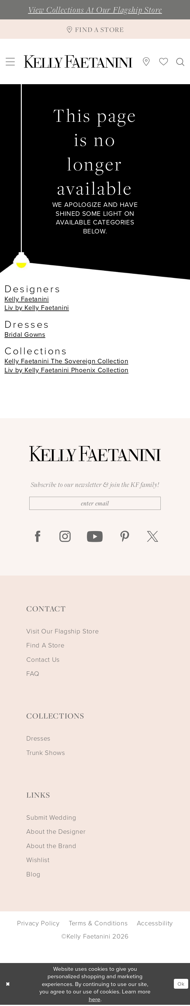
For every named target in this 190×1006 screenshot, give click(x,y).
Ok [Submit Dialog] (180, 985)
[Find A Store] (95, 29)
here (94, 1000)
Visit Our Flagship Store (62, 632)
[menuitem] (10, 61)
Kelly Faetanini (26, 298)
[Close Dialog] (8, 985)
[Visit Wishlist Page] (163, 61)
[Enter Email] (95, 504)
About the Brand (51, 846)
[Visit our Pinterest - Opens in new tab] (125, 538)
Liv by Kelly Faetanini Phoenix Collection (66, 369)
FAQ (32, 674)
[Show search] (180, 61)
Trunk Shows (45, 753)
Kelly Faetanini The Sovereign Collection (66, 360)
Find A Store (45, 646)
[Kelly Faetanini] (78, 61)
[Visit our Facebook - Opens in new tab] (38, 538)
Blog (33, 875)
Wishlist (37, 860)
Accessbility (155, 924)
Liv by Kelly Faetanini (36, 307)
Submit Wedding (51, 818)
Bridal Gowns (24, 334)
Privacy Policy (38, 924)
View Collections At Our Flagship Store (95, 9)
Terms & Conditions (98, 924)
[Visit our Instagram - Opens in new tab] (65, 538)
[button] (10, 61)
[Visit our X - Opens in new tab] (153, 538)
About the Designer (55, 832)
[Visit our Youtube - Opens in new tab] (95, 538)
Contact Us (43, 660)
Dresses (38, 739)
